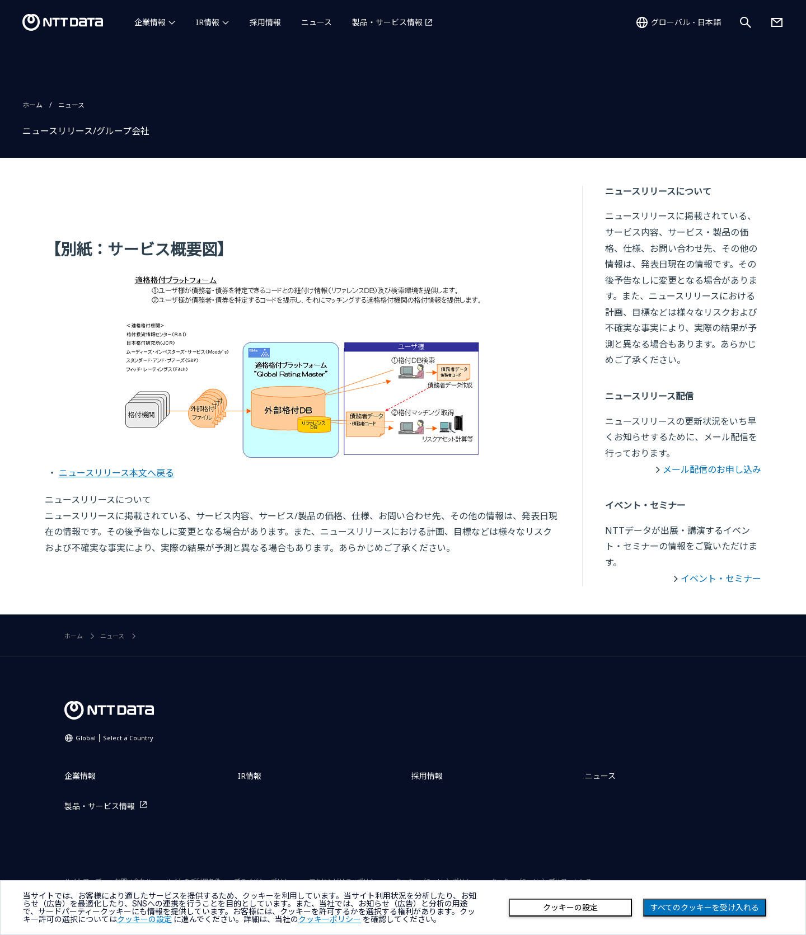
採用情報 (265, 22)
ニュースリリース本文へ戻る (116, 473)
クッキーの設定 (570, 907)
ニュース (316, 22)
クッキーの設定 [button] (144, 919)
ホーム (32, 105)
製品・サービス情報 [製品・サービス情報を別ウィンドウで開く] (387, 22)
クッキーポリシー (329, 919)
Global (114, 738)
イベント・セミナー (721, 578)
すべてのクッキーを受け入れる (704, 907)
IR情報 (207, 22)
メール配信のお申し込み (712, 469)
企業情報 (150, 22)
